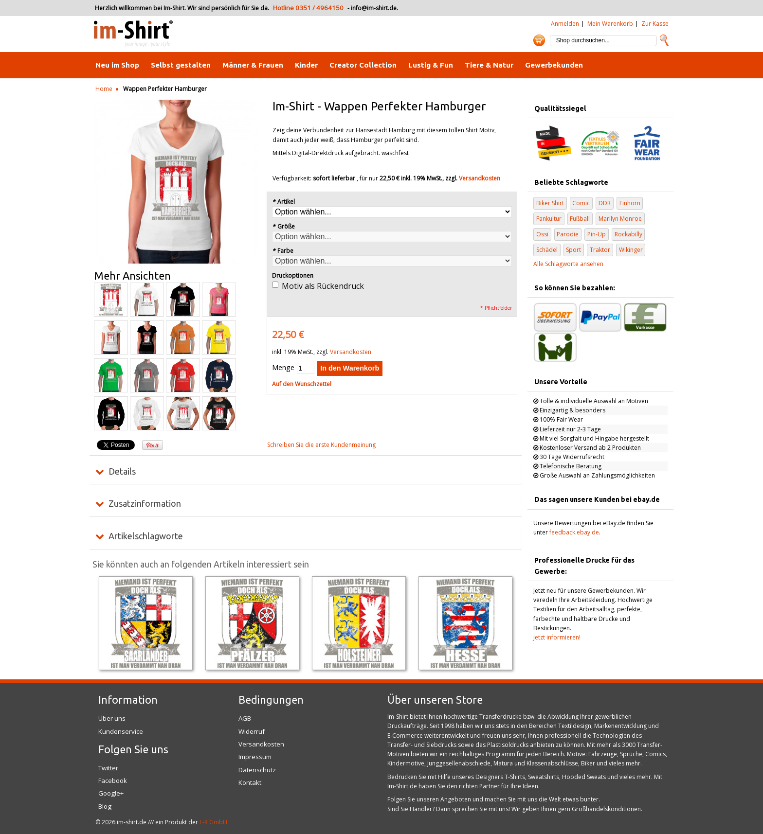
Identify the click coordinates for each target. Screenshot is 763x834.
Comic (581, 203)
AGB (244, 718)
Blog (104, 806)
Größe (283, 226)
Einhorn (629, 203)
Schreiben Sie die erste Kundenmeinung (321, 445)
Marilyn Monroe (620, 218)
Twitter (108, 767)
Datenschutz (257, 769)
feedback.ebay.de (574, 532)
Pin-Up (596, 234)
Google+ (111, 793)
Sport (573, 250)
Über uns (112, 718)
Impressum (255, 756)
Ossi (542, 234)
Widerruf (251, 731)
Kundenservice (120, 731)
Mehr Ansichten (132, 276)
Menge (283, 367)
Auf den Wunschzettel (301, 384)
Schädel (547, 250)
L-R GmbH (213, 822)
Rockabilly (628, 234)
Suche (664, 40)
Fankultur (549, 218)
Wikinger (631, 250)
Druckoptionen (292, 275)
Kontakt (249, 782)
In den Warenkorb (349, 368)
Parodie (568, 234)
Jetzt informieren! (557, 637)
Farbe (282, 251)
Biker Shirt (550, 203)
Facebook (112, 780)
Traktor (600, 250)
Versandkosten (479, 178)
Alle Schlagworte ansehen (568, 264)
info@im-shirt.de (374, 8)
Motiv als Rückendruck (323, 286)
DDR (605, 203)
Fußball (580, 218)
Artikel (283, 201)
